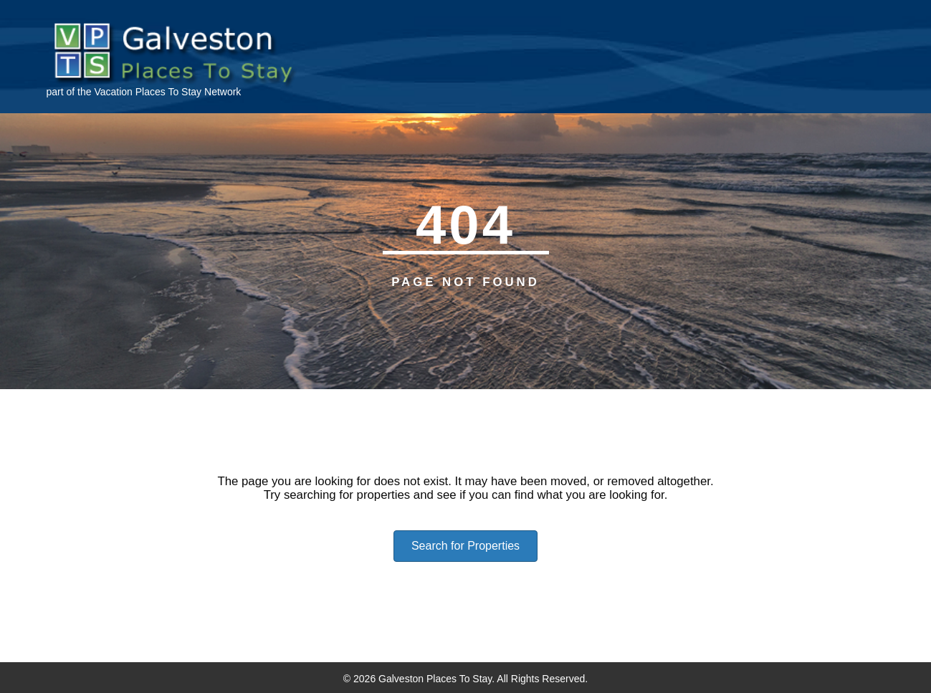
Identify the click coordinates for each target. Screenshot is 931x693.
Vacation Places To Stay (147, 91)
